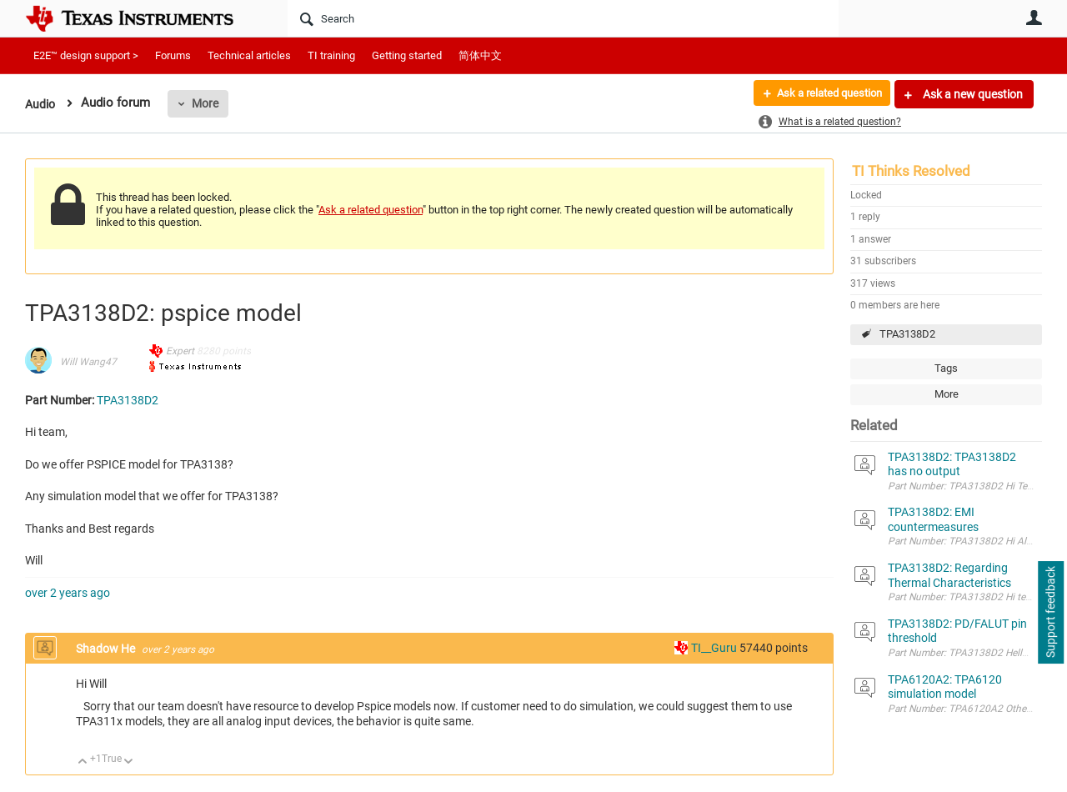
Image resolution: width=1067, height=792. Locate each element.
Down (129, 762)
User (1033, 17)
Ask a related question (822, 94)
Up (83, 762)
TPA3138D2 (907, 334)
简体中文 (480, 55)
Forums (173, 55)
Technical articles (249, 55)
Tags (946, 368)
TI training (331, 55)
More (207, 103)
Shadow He (107, 648)
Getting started (407, 55)
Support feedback (1050, 613)
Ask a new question (971, 94)
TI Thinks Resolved (911, 171)
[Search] (563, 18)
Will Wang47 (88, 362)
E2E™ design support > (85, 55)
